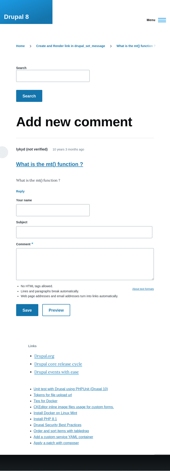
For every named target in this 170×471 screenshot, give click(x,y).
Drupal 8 (16, 16)
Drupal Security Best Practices (57, 425)
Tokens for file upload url (53, 395)
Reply (20, 191)
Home (20, 46)
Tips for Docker (46, 401)
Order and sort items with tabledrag (61, 431)
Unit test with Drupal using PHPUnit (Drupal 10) (71, 389)
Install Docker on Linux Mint (55, 413)
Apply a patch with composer (56, 443)
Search (21, 68)
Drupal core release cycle (58, 363)
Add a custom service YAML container (63, 437)
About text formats (143, 289)
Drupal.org (44, 355)
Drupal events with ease (56, 371)
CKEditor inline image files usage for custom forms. (74, 407)
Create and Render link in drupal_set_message (70, 46)
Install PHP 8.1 (45, 419)
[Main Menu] (155, 20)
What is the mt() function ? (136, 46)
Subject (21, 222)
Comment (23, 244)
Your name (24, 200)
